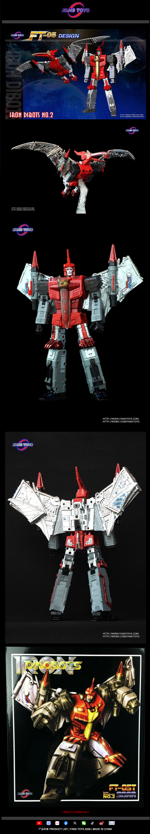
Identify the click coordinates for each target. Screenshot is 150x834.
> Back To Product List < (75, 811)
